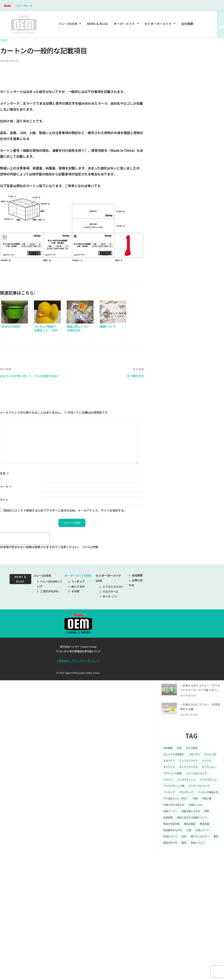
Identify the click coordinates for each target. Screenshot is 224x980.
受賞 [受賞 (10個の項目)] (212, 925)
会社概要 (187, 23)
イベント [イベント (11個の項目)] (194, 865)
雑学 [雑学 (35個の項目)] (196, 958)
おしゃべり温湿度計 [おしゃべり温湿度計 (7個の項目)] (175, 851)
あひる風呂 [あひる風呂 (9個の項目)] (195, 845)
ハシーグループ (24, 5)
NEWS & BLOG (97, 23)
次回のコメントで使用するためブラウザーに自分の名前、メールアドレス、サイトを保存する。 (65, 586)
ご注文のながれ (48, 667)
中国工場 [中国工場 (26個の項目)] (212, 911)
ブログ (4, 40)
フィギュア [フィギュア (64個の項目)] (198, 898)
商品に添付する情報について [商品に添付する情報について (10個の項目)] (196, 932)
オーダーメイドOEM (77, 652)
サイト (4, 575)
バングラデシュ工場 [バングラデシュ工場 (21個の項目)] (199, 891)
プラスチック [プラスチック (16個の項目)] (171, 905)
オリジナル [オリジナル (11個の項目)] (211, 865)
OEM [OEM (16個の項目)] (181, 845)
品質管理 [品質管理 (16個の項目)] (168, 932)
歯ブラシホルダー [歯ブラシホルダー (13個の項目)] (204, 951)
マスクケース (109, 667)
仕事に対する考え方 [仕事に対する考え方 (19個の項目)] (175, 918)
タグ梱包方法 (134, 451)
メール (6, 562)
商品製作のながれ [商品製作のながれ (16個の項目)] (174, 945)
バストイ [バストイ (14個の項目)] (168, 885)
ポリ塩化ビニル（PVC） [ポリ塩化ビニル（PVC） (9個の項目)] (178, 911)
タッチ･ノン (108, 672)
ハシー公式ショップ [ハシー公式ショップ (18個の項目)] (201, 878)
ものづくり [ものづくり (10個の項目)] (188, 858)
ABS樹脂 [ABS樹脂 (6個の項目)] (168, 845)
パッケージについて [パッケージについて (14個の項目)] (175, 898)
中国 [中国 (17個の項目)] (199, 911)
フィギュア (76, 657)
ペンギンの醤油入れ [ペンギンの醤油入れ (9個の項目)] (196, 905)
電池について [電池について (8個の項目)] (211, 958)
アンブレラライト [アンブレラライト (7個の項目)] (174, 865)
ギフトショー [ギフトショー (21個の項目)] (197, 871)
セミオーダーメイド (159, 23)
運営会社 (63, 736)
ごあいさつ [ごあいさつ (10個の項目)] (198, 851)
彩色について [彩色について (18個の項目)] (171, 951)
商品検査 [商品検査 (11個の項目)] (209, 938)
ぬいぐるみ (76, 662)
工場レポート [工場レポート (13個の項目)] (207, 945)
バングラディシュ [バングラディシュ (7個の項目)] (189, 885)
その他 (73, 667)
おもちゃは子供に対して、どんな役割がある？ (34, 451)
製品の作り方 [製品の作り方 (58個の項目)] (181, 958)
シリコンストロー (112, 663)
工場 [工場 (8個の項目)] (192, 945)
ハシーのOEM (70, 23)
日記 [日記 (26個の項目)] (186, 951)
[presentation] (24, 614)
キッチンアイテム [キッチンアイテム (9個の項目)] (174, 871)
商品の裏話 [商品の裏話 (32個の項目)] (193, 938)
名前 (4, 549)
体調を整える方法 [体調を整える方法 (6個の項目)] (194, 925)
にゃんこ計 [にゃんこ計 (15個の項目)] (170, 858)
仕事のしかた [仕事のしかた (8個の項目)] (200, 918)
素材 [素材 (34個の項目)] (166, 958)
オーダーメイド (126, 23)
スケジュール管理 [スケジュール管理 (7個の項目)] (174, 878)
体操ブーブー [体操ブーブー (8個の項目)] (171, 925)
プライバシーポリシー (84, 736)
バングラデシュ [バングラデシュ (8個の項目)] (172, 891)
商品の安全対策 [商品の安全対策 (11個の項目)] (172, 938)
